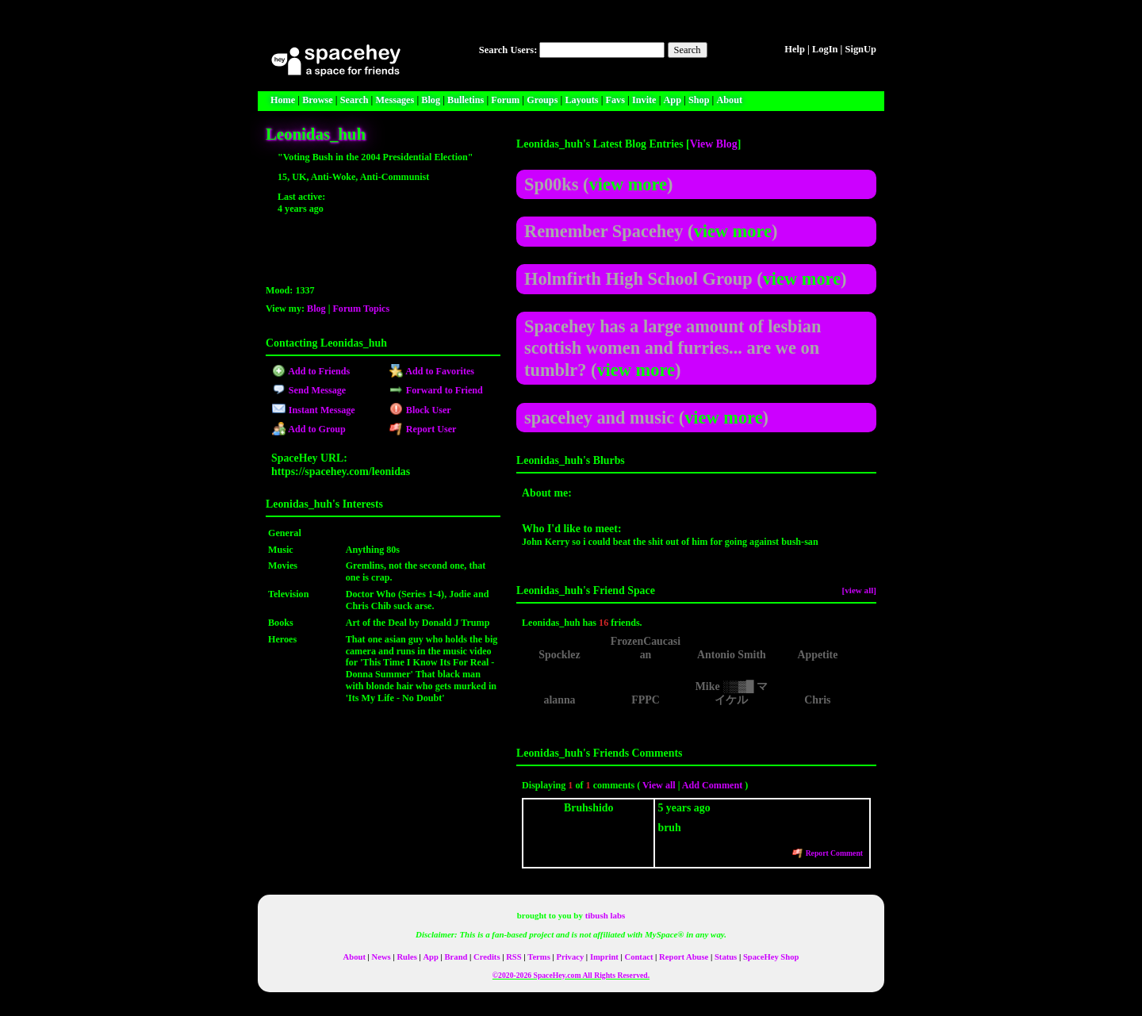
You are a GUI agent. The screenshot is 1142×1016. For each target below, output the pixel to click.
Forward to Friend (436, 390)
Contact (639, 957)
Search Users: (508, 50)
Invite (644, 99)
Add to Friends (311, 371)
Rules (406, 957)
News (381, 957)
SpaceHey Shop (771, 957)
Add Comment (712, 785)
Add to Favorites (431, 371)
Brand (456, 957)
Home (282, 99)
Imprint (604, 957)
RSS (513, 957)
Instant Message (313, 410)
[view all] (859, 590)
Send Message (309, 390)
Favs (615, 99)
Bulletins (465, 99)
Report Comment (827, 853)
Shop (699, 99)
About (729, 99)
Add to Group (309, 429)
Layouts (581, 99)
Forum (505, 99)
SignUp (860, 49)
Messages (394, 99)
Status (726, 957)
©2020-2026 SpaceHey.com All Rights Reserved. (571, 975)
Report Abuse (683, 957)
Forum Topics (360, 308)
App (672, 99)
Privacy (570, 957)
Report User (422, 429)
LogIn (825, 49)
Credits (486, 957)
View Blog (714, 144)
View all (659, 785)
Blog (430, 99)
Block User (420, 410)
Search (687, 50)
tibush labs (605, 915)
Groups (542, 99)
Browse (317, 99)
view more (628, 184)
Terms (538, 957)
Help (794, 49)
